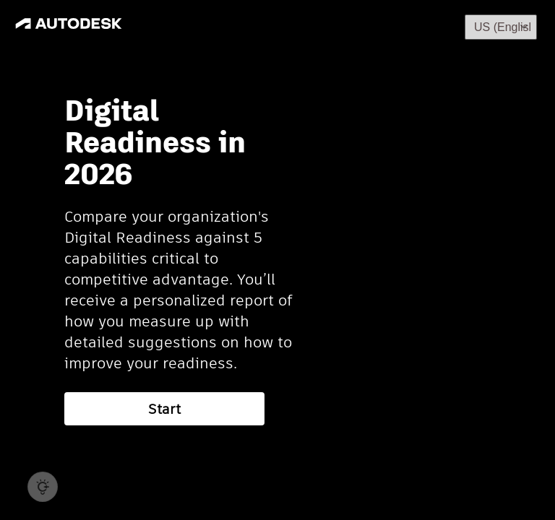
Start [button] (164, 409)
